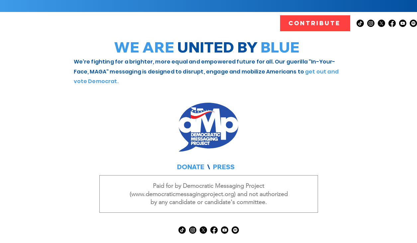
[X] (381, 23)
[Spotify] (413, 23)
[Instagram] (370, 23)
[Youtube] (402, 23)
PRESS (224, 167)
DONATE (190, 167)
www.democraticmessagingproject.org (182, 194)
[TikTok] (360, 23)
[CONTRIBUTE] (315, 23)
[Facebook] (392, 23)
